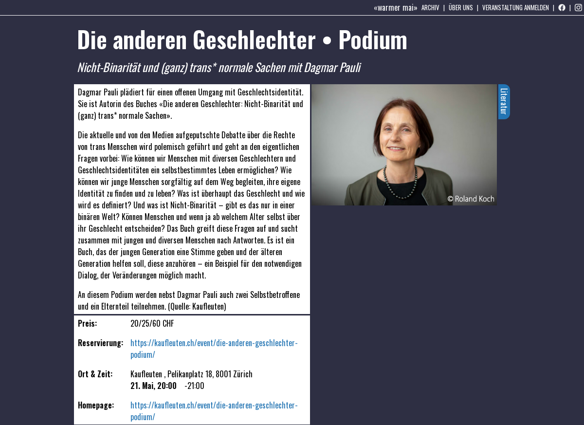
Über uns (461, 7)
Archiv (430, 7)
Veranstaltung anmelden (515, 7)
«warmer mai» (396, 7)
